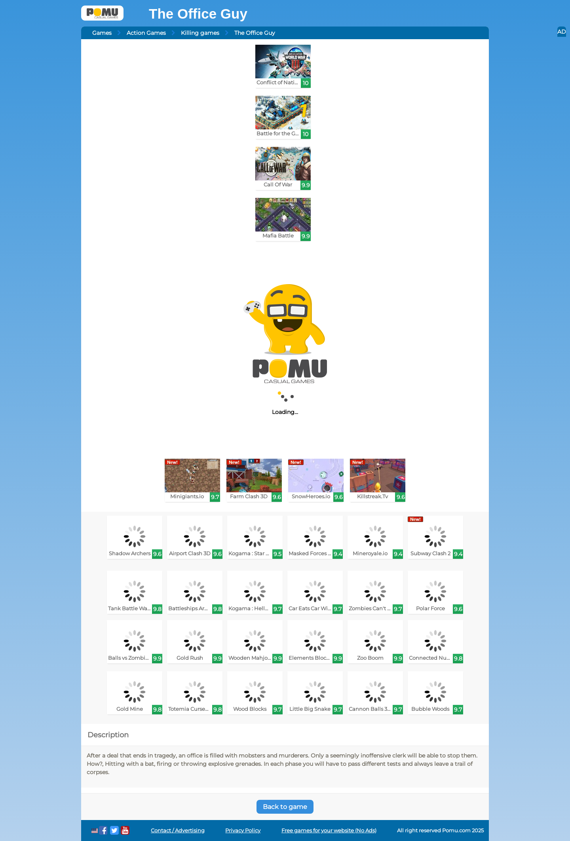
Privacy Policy (242, 830)
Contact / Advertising (178, 830)
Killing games (200, 32)
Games (102, 32)
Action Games (146, 32)
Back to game (285, 807)
